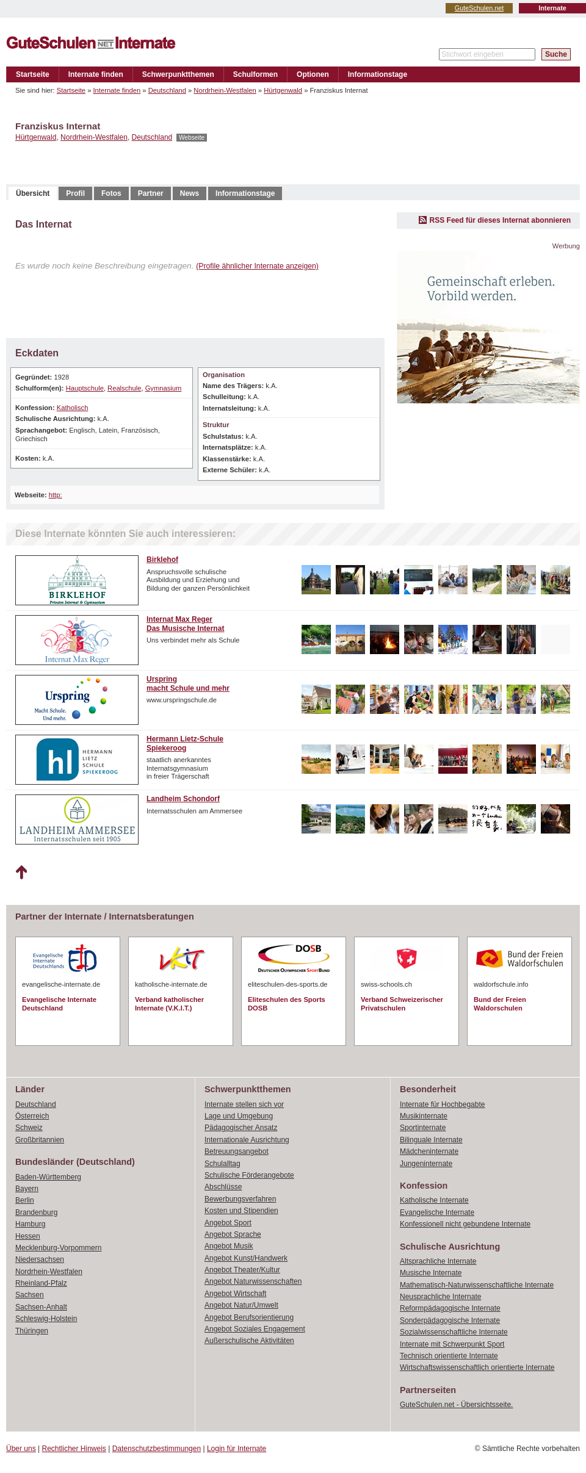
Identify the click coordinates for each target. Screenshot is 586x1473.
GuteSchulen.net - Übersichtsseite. (456, 1404)
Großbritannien (39, 1140)
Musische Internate (430, 1273)
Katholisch (73, 407)
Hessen (27, 1236)
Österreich (32, 1116)
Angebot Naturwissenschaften (253, 1281)
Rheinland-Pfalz (41, 1283)
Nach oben (21, 872)
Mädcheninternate (429, 1151)
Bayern (26, 1188)
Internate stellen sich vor (244, 1104)
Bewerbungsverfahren (240, 1199)
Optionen (313, 74)
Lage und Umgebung (238, 1116)
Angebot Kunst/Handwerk (246, 1258)
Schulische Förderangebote (249, 1175)
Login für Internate (236, 1448)
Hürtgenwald (283, 90)
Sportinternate (423, 1127)
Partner (151, 193)
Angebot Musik (228, 1246)
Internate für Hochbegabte (442, 1104)
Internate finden (95, 74)
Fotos (111, 193)
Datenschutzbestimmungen (156, 1448)
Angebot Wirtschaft (235, 1293)
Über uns (21, 1448)
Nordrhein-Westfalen (225, 90)
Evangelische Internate (437, 1212)
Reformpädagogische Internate (450, 1308)
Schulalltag (222, 1163)
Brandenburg (36, 1212)
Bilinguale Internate (431, 1140)
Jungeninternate (426, 1163)
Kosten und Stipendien (241, 1210)
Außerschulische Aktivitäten (249, 1340)
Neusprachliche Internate (440, 1296)
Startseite (32, 74)
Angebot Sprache (232, 1234)
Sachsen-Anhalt (41, 1307)
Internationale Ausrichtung (246, 1140)
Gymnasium (163, 388)
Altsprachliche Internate (438, 1261)
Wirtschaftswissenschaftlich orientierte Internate (477, 1367)
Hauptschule (85, 388)
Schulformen (255, 74)
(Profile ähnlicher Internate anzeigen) (257, 266)
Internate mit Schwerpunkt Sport (452, 1344)
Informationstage (377, 74)
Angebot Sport (227, 1223)
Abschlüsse (223, 1187)
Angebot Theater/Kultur (242, 1270)
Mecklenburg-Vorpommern (58, 1248)
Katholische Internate (434, 1200)
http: (55, 495)
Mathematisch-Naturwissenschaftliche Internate (477, 1285)
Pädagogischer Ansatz (240, 1127)
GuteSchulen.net (479, 8)
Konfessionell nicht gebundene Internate (465, 1224)
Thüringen (31, 1331)
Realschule (124, 388)
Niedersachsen (39, 1259)
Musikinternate (423, 1116)
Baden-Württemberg (48, 1177)
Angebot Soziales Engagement (254, 1329)
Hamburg (30, 1224)
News (189, 193)
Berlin (24, 1200)
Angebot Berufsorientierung (249, 1317)
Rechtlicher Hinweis (74, 1448)
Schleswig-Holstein (46, 1318)
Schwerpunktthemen (178, 74)
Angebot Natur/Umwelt (241, 1305)
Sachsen (29, 1295)
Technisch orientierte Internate (449, 1356)
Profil (75, 193)
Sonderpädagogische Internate (450, 1320)
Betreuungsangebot (236, 1151)
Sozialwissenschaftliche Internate (454, 1332)
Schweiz (29, 1127)
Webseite (191, 137)
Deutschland (167, 90)
